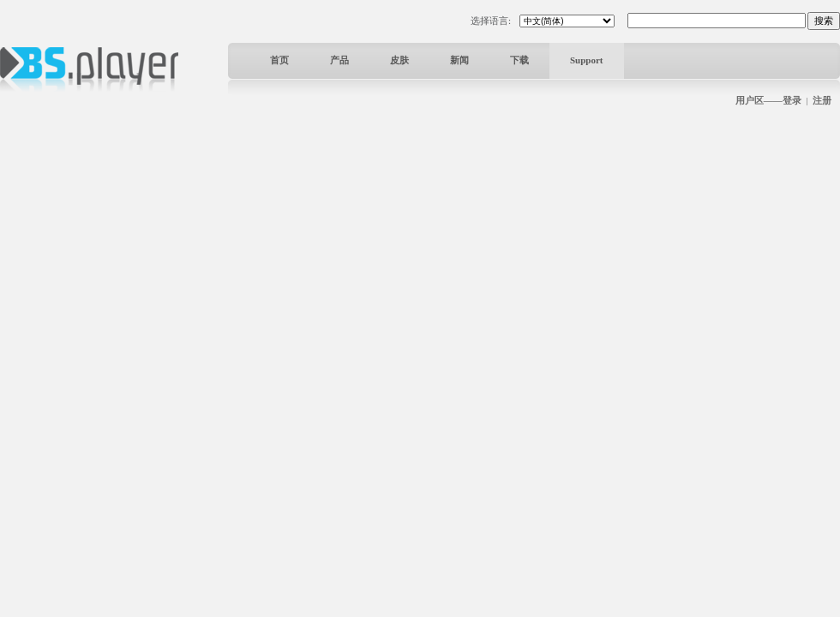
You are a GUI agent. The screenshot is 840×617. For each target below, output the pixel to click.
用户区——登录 (768, 100)
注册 (822, 100)
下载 (519, 60)
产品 (339, 60)
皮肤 (399, 60)
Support (586, 60)
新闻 (459, 60)
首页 (279, 60)
